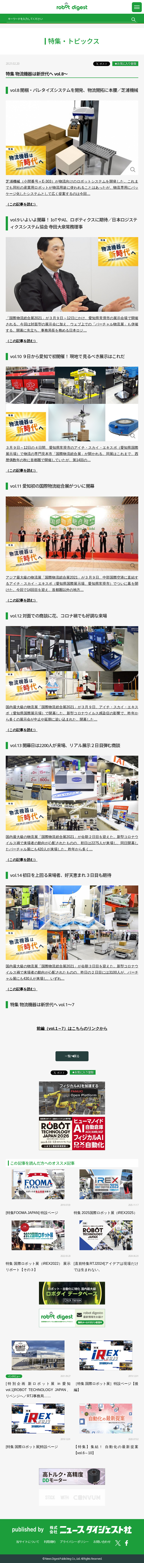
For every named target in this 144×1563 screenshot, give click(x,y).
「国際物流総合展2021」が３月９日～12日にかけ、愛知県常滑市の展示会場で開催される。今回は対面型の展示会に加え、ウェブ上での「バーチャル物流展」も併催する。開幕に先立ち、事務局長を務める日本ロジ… (72, 324)
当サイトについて (27, 1542)
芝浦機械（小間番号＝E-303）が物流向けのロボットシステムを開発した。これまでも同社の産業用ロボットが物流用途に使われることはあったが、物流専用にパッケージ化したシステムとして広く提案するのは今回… (72, 187)
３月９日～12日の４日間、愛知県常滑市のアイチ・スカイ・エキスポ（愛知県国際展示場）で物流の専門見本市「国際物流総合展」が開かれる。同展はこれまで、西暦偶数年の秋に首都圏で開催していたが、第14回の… (72, 454)
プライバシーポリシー (74, 1542)
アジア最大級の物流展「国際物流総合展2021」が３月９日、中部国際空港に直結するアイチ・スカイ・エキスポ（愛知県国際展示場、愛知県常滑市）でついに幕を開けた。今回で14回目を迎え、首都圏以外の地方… (72, 584)
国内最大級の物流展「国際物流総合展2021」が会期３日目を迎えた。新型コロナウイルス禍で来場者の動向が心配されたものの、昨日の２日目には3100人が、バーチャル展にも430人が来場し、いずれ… (72, 972)
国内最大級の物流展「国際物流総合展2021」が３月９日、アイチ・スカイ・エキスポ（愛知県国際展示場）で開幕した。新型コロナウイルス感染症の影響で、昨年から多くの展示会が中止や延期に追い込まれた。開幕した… (72, 713)
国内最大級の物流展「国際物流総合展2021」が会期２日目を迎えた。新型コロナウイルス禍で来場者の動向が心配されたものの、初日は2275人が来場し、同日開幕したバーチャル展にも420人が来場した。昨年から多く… (72, 843)
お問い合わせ (102, 1542)
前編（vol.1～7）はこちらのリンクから (72, 1028)
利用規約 (49, 1542)
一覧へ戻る (72, 1056)
